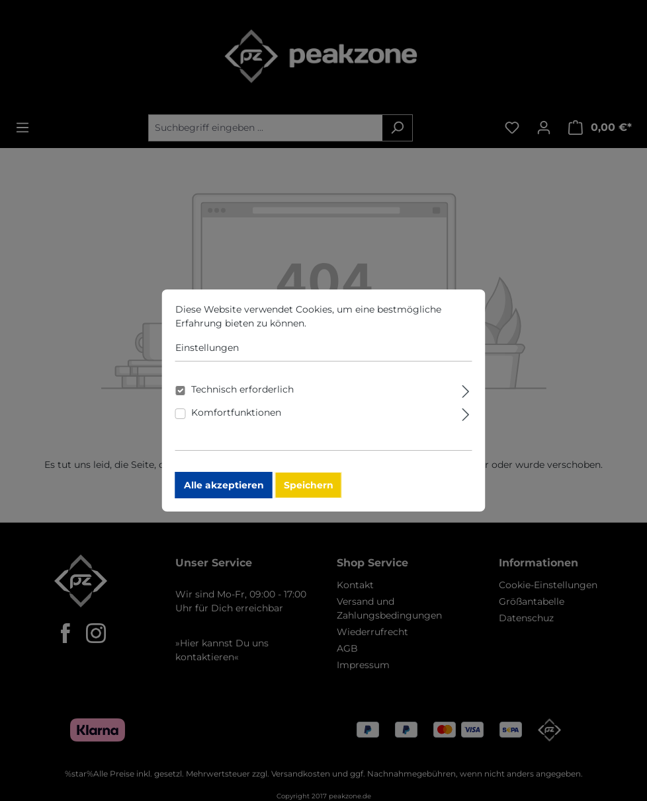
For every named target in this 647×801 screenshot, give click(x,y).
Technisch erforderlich (242, 395)
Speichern (308, 491)
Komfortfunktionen (236, 418)
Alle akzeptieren (224, 491)
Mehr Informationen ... (360, 329)
